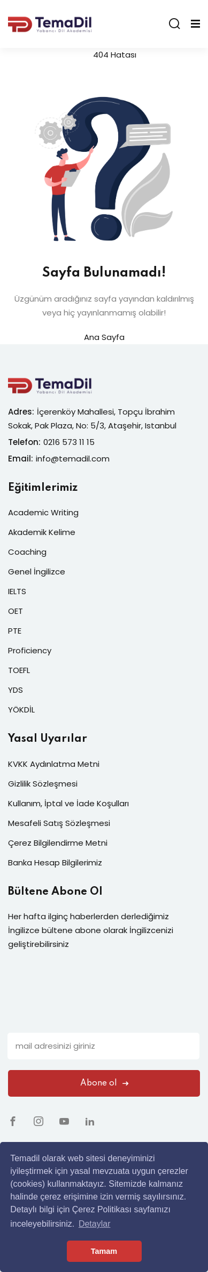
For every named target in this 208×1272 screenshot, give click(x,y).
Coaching (27, 551)
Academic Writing (43, 512)
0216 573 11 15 (69, 442)
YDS (15, 689)
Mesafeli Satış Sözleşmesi (59, 823)
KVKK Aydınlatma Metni (53, 763)
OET (15, 611)
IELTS (17, 591)
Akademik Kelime (41, 532)
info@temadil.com (73, 458)
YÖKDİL (21, 709)
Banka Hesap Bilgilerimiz (55, 862)
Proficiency (29, 650)
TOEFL (19, 670)
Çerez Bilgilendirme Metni (57, 842)
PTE (14, 630)
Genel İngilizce (36, 571)
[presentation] (88, 1012)
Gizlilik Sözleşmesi (43, 783)
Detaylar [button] (95, 1223)
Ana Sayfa (104, 337)
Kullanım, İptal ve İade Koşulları (68, 803)
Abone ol (104, 1083)
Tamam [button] (104, 1251)
